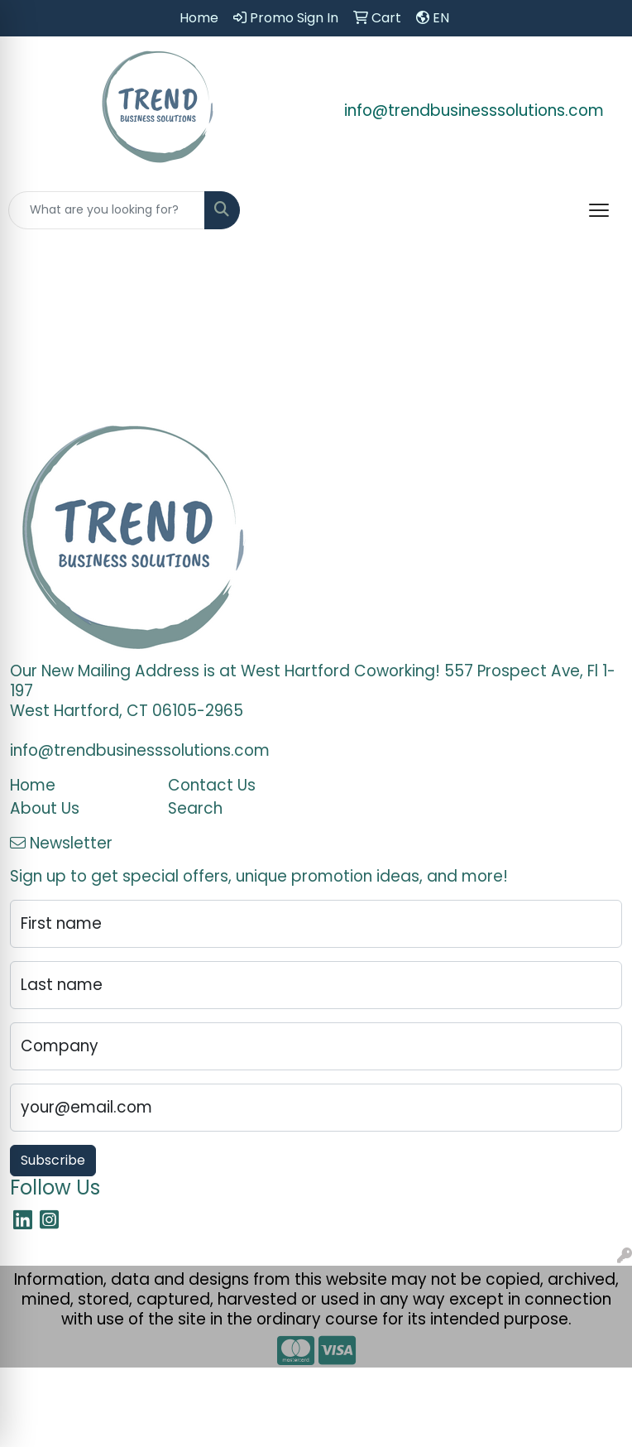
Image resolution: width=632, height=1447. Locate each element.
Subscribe (53, 1160)
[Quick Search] (106, 210)
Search (195, 808)
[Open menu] (598, 210)
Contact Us (212, 785)
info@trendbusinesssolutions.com (474, 110)
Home (32, 785)
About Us (44, 808)
